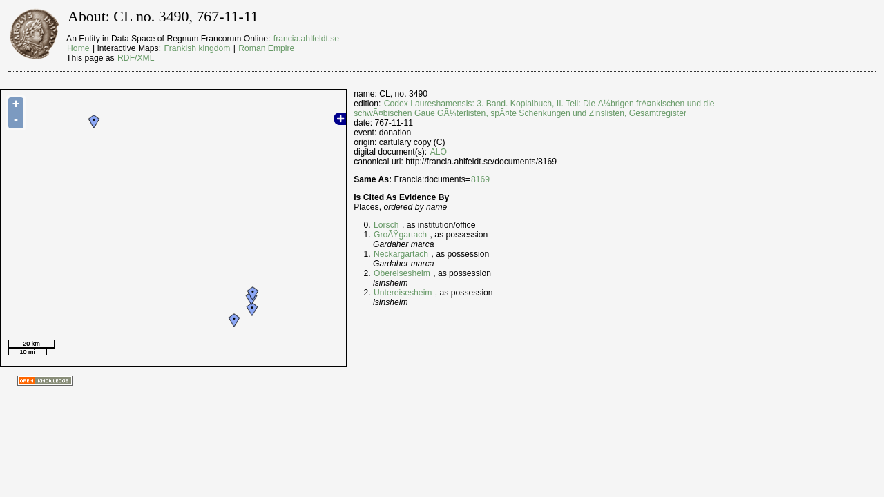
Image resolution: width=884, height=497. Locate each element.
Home (78, 48)
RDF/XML (135, 58)
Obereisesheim (402, 273)
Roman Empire (266, 48)
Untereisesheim (403, 293)
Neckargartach (401, 254)
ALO (438, 152)
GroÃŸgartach (400, 235)
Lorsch (386, 225)
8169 (480, 179)
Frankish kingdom (197, 48)
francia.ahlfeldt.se (306, 38)
